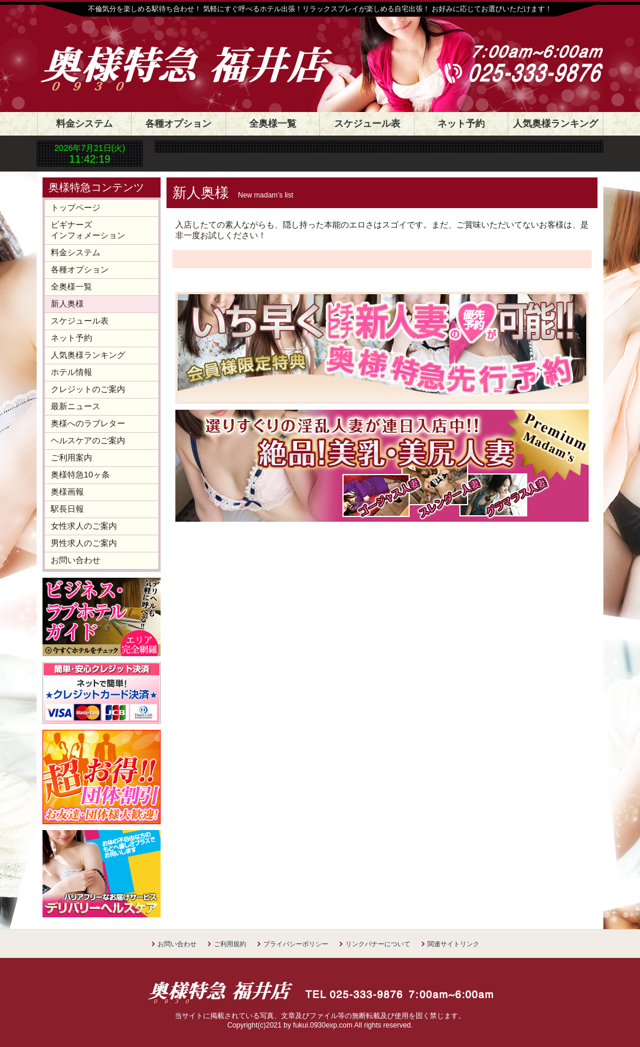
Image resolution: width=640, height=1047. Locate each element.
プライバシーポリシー (295, 943)
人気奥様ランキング (555, 123)
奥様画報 (67, 491)
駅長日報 (67, 508)
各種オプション (178, 123)
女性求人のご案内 (84, 526)
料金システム (84, 123)
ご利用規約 (230, 943)
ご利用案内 (71, 457)
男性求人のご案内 (84, 543)
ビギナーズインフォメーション (88, 230)
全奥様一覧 (272, 123)
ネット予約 (461, 123)
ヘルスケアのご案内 (88, 440)
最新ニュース (75, 406)
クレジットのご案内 (88, 389)
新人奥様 (67, 303)
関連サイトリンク (453, 943)
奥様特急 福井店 (199, 54)
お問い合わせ (75, 560)
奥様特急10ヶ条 (80, 474)
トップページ (75, 207)
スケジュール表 (367, 123)
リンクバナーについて (377, 943)
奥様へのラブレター (88, 423)
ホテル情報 (71, 372)
